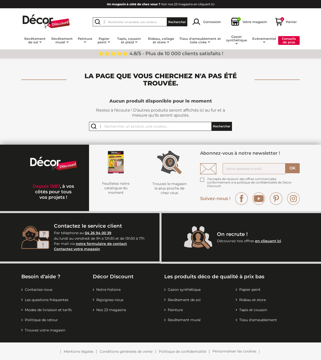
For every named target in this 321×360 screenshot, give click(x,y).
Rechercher (177, 22)
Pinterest (276, 198)
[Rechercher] (140, 21)
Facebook (241, 198)
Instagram (293, 198)
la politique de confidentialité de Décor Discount (249, 184)
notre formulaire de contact (101, 243)
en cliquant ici (268, 241)
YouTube (259, 198)
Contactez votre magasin (77, 249)
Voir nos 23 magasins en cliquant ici (160, 4)
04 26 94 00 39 (98, 233)
